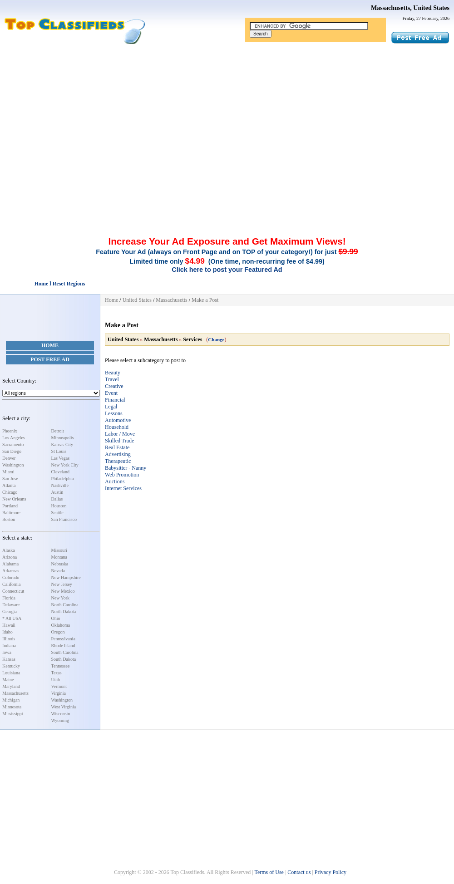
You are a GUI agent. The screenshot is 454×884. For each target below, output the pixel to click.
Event (111, 393)
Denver (8, 458)
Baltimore (11, 512)
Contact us (299, 872)
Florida (8, 597)
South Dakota (63, 659)
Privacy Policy (330, 872)
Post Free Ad (49, 359)
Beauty (112, 372)
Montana (59, 557)
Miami (8, 471)
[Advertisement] (227, 112)
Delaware (11, 604)
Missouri (59, 550)
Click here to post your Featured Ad (227, 269)
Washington (13, 464)
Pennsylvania (63, 638)
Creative (114, 386)
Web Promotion (122, 474)
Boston (8, 519)
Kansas (8, 659)
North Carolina (65, 604)
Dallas (57, 498)
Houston (59, 505)
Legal (111, 406)
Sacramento (13, 444)
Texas (56, 672)
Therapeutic (118, 461)
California (11, 584)
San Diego (11, 451)
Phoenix (9, 430)
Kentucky (11, 665)
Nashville (60, 485)
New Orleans (14, 498)
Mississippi (12, 713)
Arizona (9, 557)
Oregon (58, 631)
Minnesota (11, 706)
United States (137, 300)
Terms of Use (268, 872)
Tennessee (60, 665)
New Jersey (61, 584)
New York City (65, 464)
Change (216, 339)
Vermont (59, 686)
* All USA (11, 618)
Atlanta (8, 485)
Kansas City (62, 444)
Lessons (114, 413)
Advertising (118, 454)
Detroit (57, 430)
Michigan (11, 699)
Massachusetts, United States (410, 8)
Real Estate (117, 447)
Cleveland (60, 471)
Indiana (9, 645)
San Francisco (64, 519)
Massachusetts (15, 693)
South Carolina (65, 652)
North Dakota (63, 611)
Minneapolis (62, 437)
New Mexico (63, 591)
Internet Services (123, 488)
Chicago (9, 492)
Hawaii (8, 625)
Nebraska (60, 563)
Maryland (11, 686)
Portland (10, 505)
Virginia (58, 693)
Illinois (8, 638)
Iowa (6, 652)
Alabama (10, 563)
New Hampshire (66, 577)
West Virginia (63, 706)
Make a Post (205, 300)
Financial (115, 400)
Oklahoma (60, 625)
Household (116, 427)
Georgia (9, 611)
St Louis (59, 451)
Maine (8, 679)
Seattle (57, 512)
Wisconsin (60, 713)
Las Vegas (60, 458)
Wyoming (60, 720)
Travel (112, 379)
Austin (57, 492)
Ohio (55, 618)
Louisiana (11, 672)
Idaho (7, 631)
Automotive (118, 420)
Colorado (10, 577)
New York (60, 597)
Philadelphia (62, 478)
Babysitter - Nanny (125, 468)
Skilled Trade (119, 440)
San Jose (10, 478)
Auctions (114, 481)
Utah (55, 679)
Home (50, 345)
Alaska (8, 550)
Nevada (58, 570)
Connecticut (13, 591)
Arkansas (10, 570)
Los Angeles (13, 437)
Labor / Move (120, 434)
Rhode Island (63, 645)
